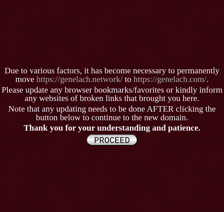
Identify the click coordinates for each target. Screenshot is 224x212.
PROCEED (112, 140)
